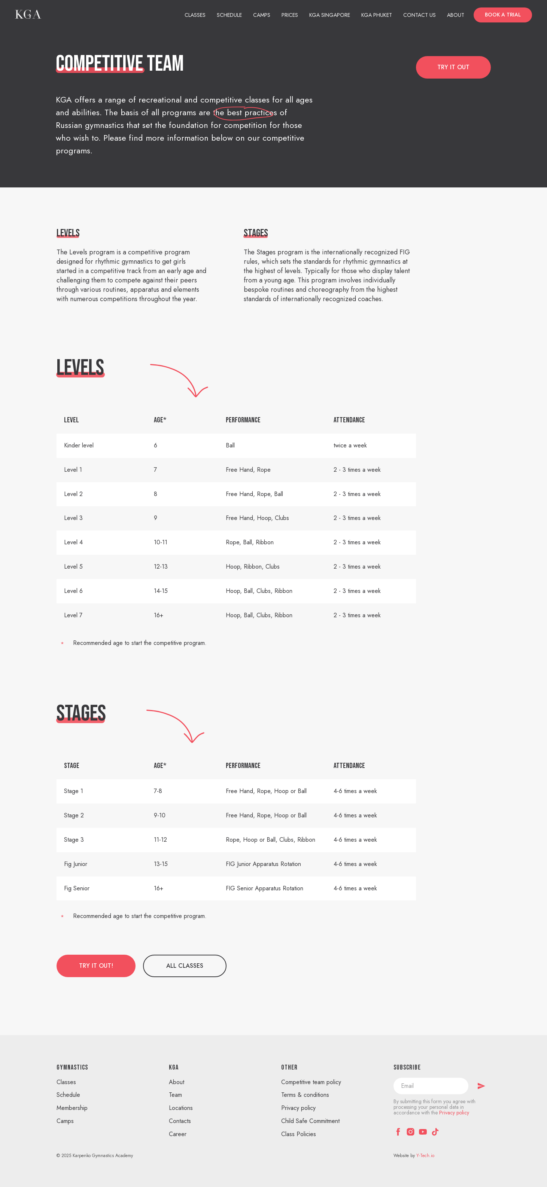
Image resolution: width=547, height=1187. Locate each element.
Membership (72, 1108)
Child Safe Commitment (310, 1121)
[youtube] (423, 1131)
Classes (66, 1082)
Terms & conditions (305, 1094)
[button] (503, 14)
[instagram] (410, 1131)
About (176, 1082)
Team (175, 1094)
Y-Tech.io (425, 1155)
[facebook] (398, 1131)
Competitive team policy (311, 1082)
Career (177, 1134)
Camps (261, 15)
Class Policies (298, 1134)
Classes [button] (195, 15)
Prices (290, 15)
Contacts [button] (180, 1121)
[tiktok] (435, 1131)
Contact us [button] (419, 15)
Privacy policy (298, 1108)
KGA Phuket (376, 15)
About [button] (455, 15)
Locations (181, 1108)
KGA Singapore (329, 15)
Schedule (229, 15)
